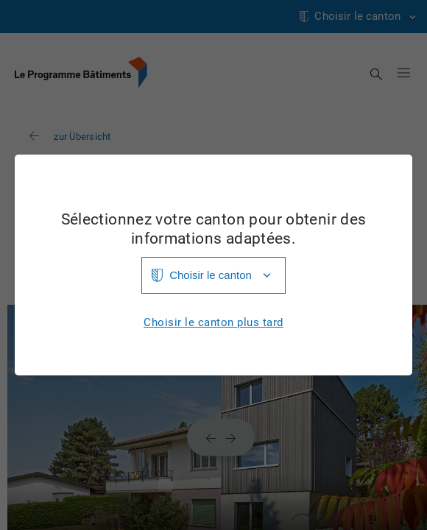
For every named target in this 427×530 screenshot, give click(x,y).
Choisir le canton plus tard (213, 322)
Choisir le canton (210, 275)
